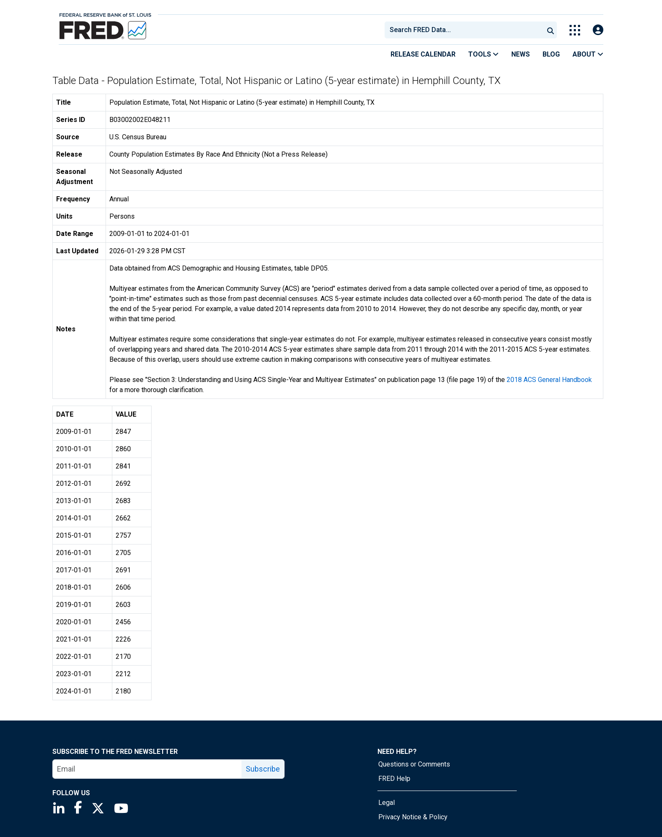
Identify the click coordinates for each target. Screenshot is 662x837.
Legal (386, 803)
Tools (483, 54)
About (587, 54)
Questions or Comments (414, 764)
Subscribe (263, 768)
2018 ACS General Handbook (549, 380)
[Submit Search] (550, 30)
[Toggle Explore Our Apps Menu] (575, 30)
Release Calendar (423, 54)
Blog (551, 54)
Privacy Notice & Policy (413, 817)
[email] (147, 769)
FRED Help (394, 779)
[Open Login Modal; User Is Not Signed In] (598, 30)
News (520, 54)
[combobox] (464, 30)
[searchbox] (466, 30)
